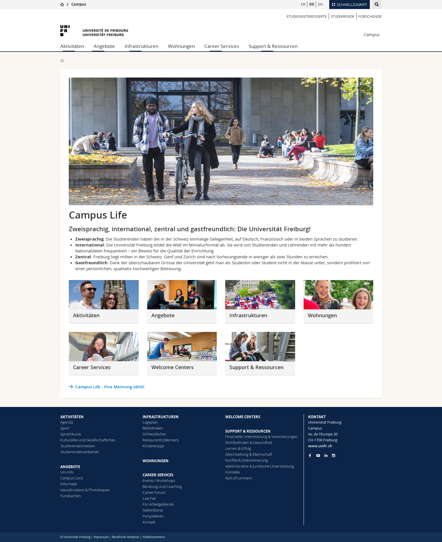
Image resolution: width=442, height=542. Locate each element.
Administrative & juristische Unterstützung (259, 466)
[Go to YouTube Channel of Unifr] (318, 455)
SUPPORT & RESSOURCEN (248, 431)
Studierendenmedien (77, 445)
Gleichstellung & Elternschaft (248, 454)
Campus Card (71, 478)
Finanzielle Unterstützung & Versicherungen (261, 436)
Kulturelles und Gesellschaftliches (87, 439)
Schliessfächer (154, 434)
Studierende (342, 16)
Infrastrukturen (141, 46)
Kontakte (232, 472)
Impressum (101, 537)
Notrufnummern (238, 478)
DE (311, 4)
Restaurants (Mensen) (161, 439)
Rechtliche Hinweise (125, 537)
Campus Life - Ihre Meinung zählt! (109, 387)
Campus (78, 4)
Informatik (68, 483)
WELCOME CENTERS (242, 416)
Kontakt (149, 522)
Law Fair (149, 498)
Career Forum (154, 492)
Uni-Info (67, 472)
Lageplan (150, 422)
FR (303, 4)
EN (320, 4)
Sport (64, 428)
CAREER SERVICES (158, 474)
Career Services (221, 46)
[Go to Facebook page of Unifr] (310, 455)
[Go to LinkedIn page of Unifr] (326, 455)
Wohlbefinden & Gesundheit (248, 442)
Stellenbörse (153, 510)
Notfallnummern (154, 537)
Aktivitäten (72, 46)
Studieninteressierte (306, 16)
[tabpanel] (221, 141)
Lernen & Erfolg (238, 448)
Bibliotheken (153, 428)
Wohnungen (181, 46)
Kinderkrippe (153, 445)
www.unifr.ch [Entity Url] (320, 445)
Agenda (66, 422)
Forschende (370, 16)
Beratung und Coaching (162, 486)
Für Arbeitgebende (158, 504)
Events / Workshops (159, 480)
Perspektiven (153, 516)
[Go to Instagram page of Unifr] (333, 455)
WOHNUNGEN (156, 460)
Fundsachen (70, 495)
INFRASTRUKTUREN (161, 416)
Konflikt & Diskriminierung (246, 460)
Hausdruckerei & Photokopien (85, 489)
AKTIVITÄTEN (72, 416)
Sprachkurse (70, 434)
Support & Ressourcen (273, 46)
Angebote (104, 46)
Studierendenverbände (79, 451)
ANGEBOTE (70, 466)
